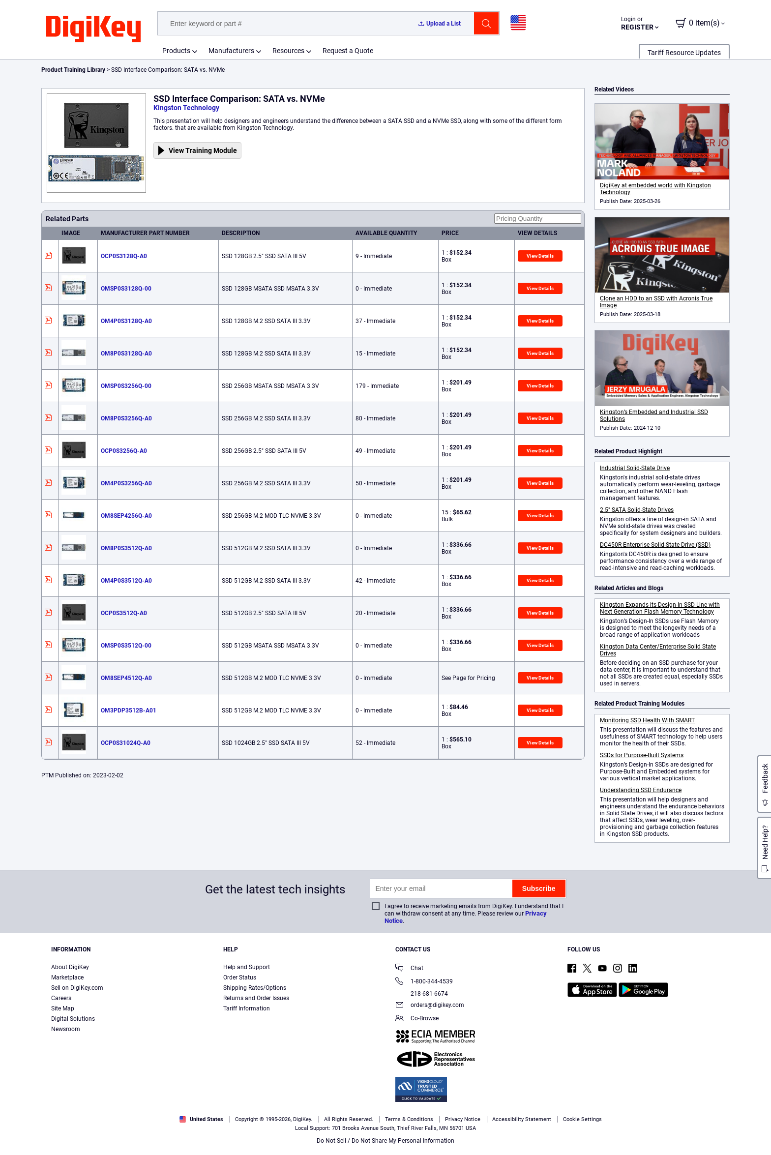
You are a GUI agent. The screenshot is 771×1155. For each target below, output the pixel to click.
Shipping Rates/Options (254, 987)
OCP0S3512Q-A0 (124, 613)
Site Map (62, 1008)
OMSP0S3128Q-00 (126, 288)
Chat (409, 969)
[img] (93, 29)
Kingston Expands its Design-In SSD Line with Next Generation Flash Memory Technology (660, 608)
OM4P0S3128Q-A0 (126, 321)
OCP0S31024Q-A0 (125, 743)
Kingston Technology (186, 108)
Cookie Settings (582, 1119)
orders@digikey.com (429, 1005)
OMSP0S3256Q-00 (126, 386)
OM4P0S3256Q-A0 (126, 483)
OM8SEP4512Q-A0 (126, 678)
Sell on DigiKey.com (77, 987)
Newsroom (65, 1029)
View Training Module (203, 150)
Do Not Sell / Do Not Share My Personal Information (385, 1140)
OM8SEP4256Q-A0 (126, 515)
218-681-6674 (421, 993)
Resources (288, 51)
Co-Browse (417, 1019)
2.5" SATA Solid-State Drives (637, 509)
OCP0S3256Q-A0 (124, 450)
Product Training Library (73, 69)
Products (176, 51)
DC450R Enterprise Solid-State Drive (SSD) (655, 544)
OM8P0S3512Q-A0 (126, 548)
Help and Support (246, 967)
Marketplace (67, 977)
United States (201, 1119)
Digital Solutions (73, 1018)
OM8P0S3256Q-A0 (126, 418)
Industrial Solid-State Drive (635, 468)
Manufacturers (231, 51)
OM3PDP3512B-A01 (128, 710)
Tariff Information (246, 1008)
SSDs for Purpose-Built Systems (641, 755)
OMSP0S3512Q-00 (126, 645)
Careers (61, 998)
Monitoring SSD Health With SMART (647, 720)
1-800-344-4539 (424, 982)
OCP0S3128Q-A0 (124, 256)
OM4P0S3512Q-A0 (126, 580)
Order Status (239, 977)
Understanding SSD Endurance (641, 790)
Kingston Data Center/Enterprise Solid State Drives (658, 650)
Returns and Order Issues (256, 998)
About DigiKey (70, 967)
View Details (540, 256)
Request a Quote (348, 51)
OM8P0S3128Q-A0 (126, 353)
